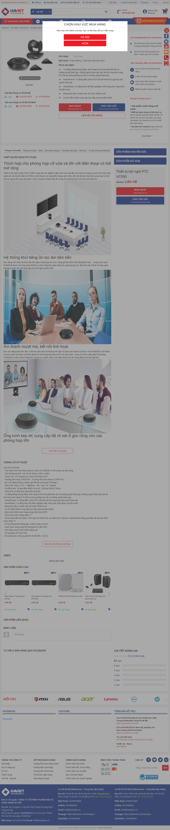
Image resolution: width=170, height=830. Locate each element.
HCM (85, 43)
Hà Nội (85, 37)
